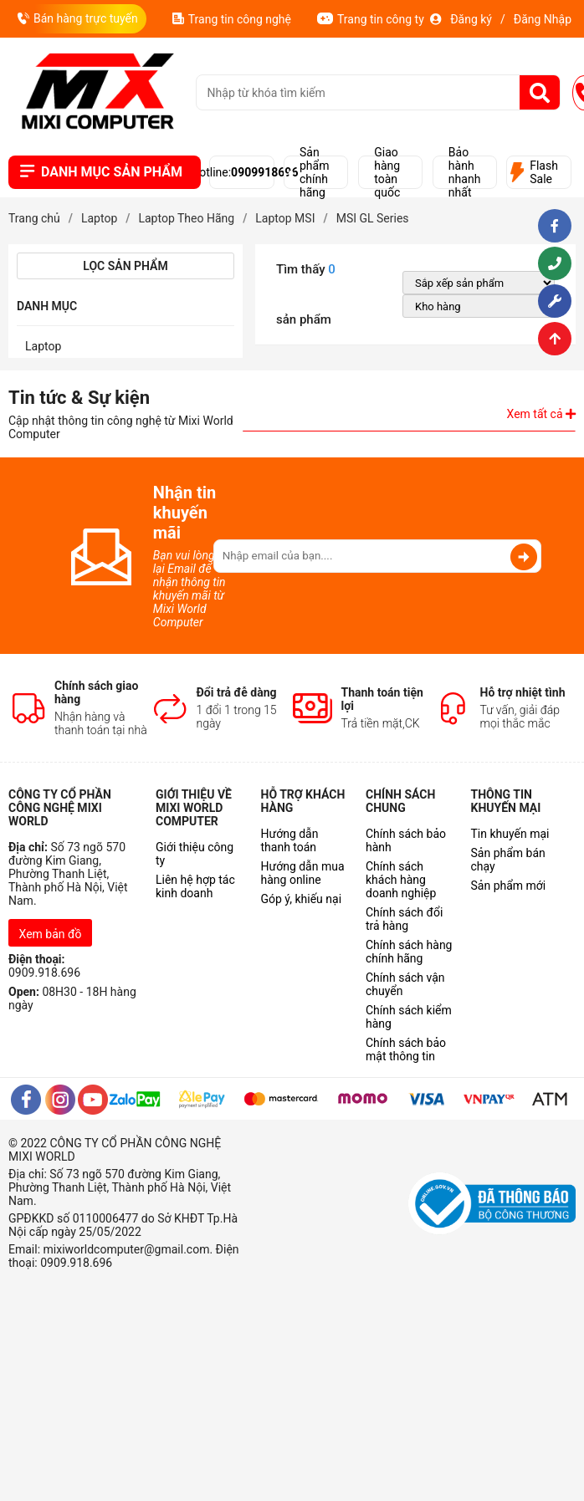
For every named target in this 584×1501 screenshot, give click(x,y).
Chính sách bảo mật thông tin (406, 1049)
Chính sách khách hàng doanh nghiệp (401, 880)
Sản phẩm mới (508, 885)
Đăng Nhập (542, 19)
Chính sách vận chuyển (405, 984)
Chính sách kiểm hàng (409, 1016)
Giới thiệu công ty (194, 853)
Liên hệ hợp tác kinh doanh (195, 886)
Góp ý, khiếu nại (301, 899)
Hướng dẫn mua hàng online (303, 873)
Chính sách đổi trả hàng (404, 919)
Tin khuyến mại (510, 833)
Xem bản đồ (50, 934)
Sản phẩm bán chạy (508, 859)
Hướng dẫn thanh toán (290, 840)
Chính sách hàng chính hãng (409, 951)
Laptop (43, 346)
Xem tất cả (541, 414)
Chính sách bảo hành (406, 840)
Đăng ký (471, 19)
